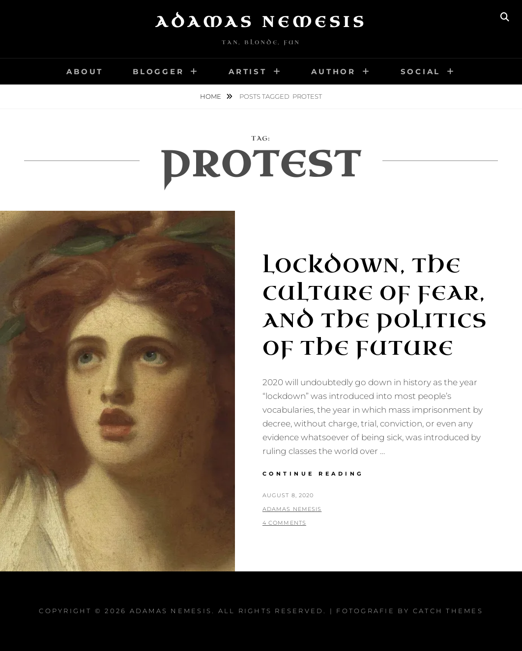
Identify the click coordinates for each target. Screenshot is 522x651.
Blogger (158, 71)
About (84, 71)
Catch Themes (448, 611)
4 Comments (284, 522)
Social (421, 71)
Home (211, 96)
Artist (248, 71)
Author (333, 71)
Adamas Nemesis (261, 22)
